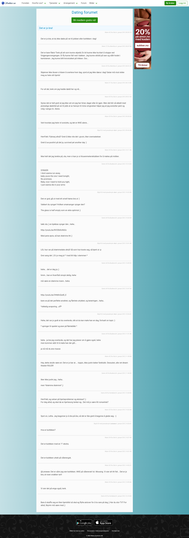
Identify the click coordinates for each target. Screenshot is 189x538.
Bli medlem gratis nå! (84, 20)
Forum (84, 3)
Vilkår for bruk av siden (76, 531)
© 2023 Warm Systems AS (94, 535)
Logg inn (182, 3)
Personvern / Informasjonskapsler (98, 531)
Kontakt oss (116, 531)
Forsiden (25, 3)
